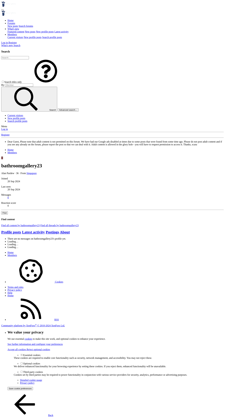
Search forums (26, 26)
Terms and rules (15, 287)
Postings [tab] (52, 232)
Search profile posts (52, 37)
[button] (45, 82)
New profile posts (45, 31)
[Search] (16, 45)
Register (5, 134)
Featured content (16, 31)
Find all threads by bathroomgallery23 (59, 225)
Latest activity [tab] (33, 232)
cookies (28, 339)
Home (11, 20)
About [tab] (65, 232)
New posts (13, 26)
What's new (13, 29)
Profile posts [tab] (11, 232)
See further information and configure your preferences (35, 344)
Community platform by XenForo (33, 325)
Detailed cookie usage (31, 380)
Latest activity (61, 31)
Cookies (35, 281)
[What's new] (7, 45)
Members (12, 34)
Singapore (32, 173)
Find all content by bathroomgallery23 (20, 225)
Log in (4, 129)
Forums (11, 23)
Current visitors (15, 37)
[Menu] (2, 9)
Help (10, 292)
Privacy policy (15, 290)
